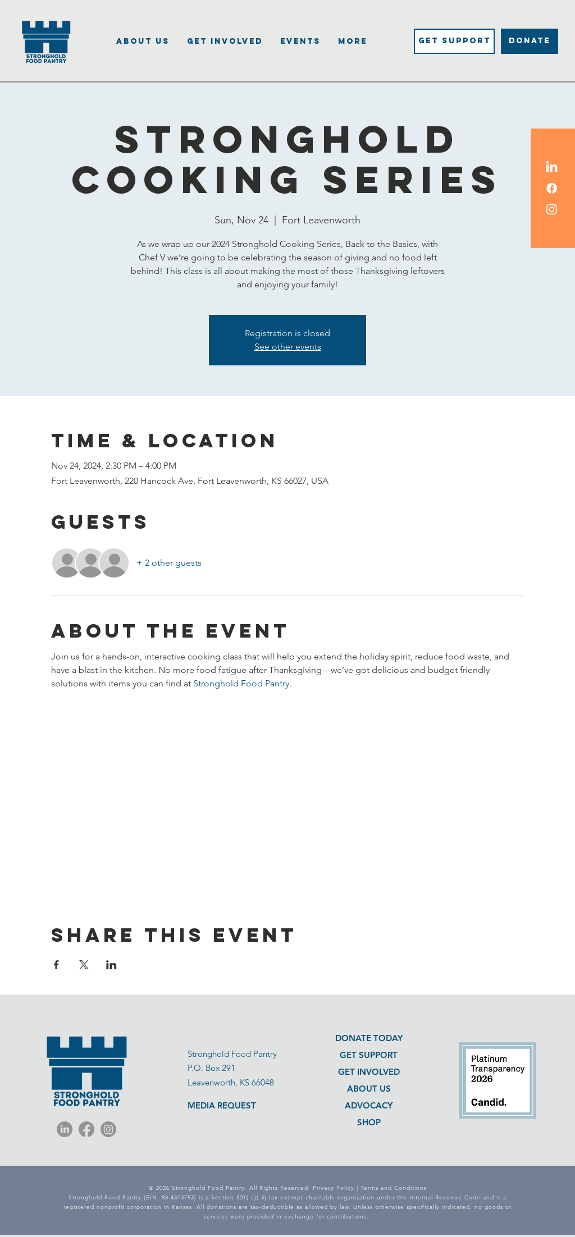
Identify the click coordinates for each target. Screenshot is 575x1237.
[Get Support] (454, 41)
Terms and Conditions (393, 1188)
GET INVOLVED (369, 1071)
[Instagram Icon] (552, 209)
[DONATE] (529, 41)
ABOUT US (369, 1088)
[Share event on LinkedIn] (111, 964)
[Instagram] (108, 1129)
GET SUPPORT (369, 1055)
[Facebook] (86, 1129)
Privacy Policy (333, 1188)
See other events (287, 346)
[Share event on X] (84, 964)
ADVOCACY (369, 1105)
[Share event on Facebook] (56, 964)
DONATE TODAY (369, 1038)
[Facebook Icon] (552, 188)
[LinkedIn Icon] (552, 168)
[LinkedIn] (64, 1129)
